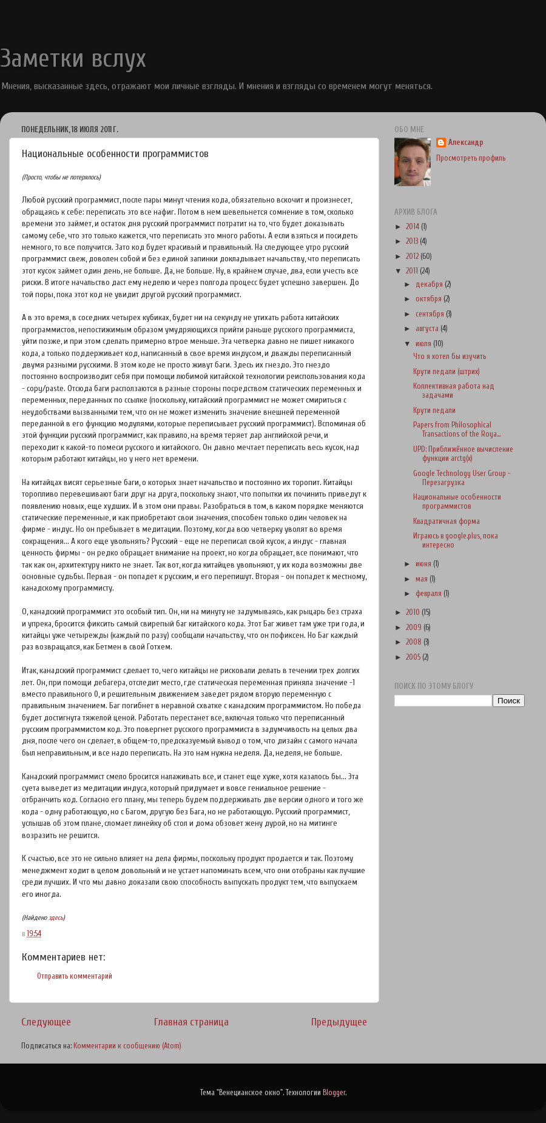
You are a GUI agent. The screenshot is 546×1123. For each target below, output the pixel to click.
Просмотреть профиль (470, 158)
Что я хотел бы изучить (449, 356)
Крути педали (434, 410)
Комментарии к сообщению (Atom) (127, 1046)
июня (424, 564)
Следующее (46, 1022)
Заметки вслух (73, 58)
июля (424, 344)
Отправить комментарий (74, 976)
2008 (414, 642)
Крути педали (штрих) (446, 371)
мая (423, 579)
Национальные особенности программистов (457, 502)
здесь (56, 918)
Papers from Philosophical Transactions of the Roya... (456, 429)
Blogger (334, 1092)
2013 (413, 241)
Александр (466, 142)
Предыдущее (339, 1022)
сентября (431, 314)
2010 (414, 612)
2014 (413, 227)
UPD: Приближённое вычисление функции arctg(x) (463, 454)
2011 (413, 271)
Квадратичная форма (446, 521)
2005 (414, 657)
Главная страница (191, 1022)
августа (428, 328)
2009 (414, 627)
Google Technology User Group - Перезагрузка (462, 478)
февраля (429, 593)
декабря (430, 284)
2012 (413, 256)
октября (429, 299)
